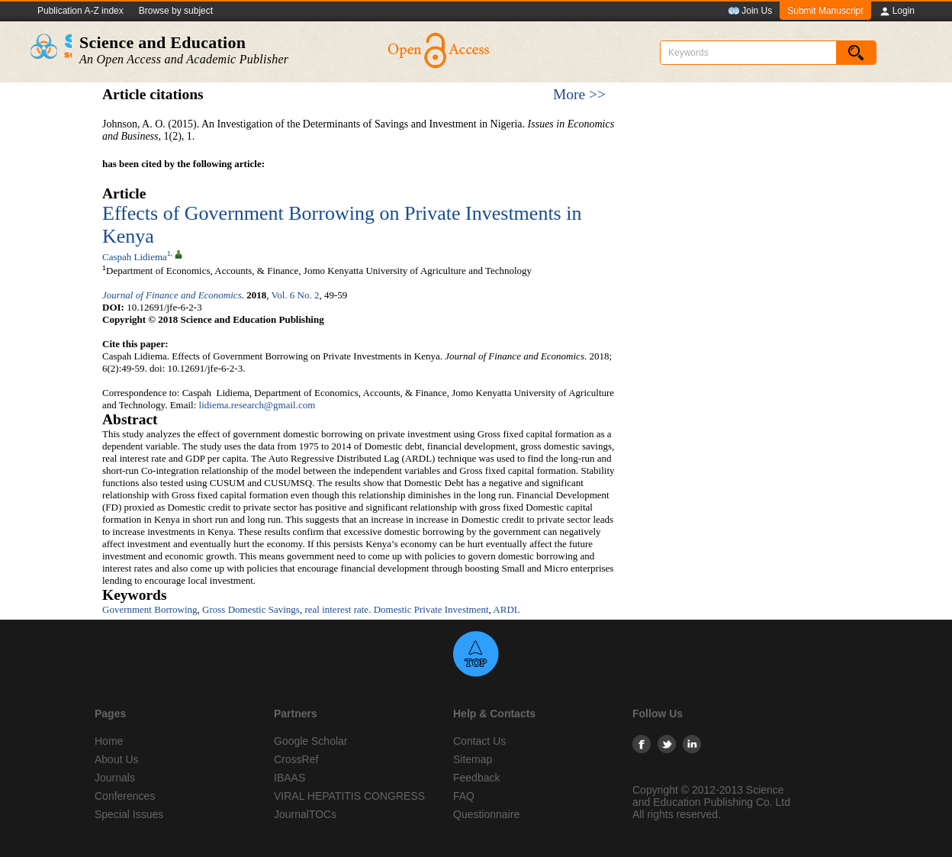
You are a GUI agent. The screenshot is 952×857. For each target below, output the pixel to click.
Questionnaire (486, 814)
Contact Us (479, 741)
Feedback (476, 778)
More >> (579, 94)
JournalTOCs (305, 814)
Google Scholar (311, 741)
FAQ (463, 796)
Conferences (125, 796)
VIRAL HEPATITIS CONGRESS (349, 796)
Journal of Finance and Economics (172, 295)
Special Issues (129, 814)
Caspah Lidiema (134, 257)
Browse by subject (176, 10)
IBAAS (289, 778)
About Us (117, 759)
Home (109, 741)
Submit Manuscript (825, 10)
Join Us (750, 11)
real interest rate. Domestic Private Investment (396, 609)
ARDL (506, 609)
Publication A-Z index (80, 10)
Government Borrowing (150, 609)
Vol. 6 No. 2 (295, 295)
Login (897, 11)
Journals (115, 778)
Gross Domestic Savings (251, 609)
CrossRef (296, 759)
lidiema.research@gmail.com (257, 405)
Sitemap (472, 759)
